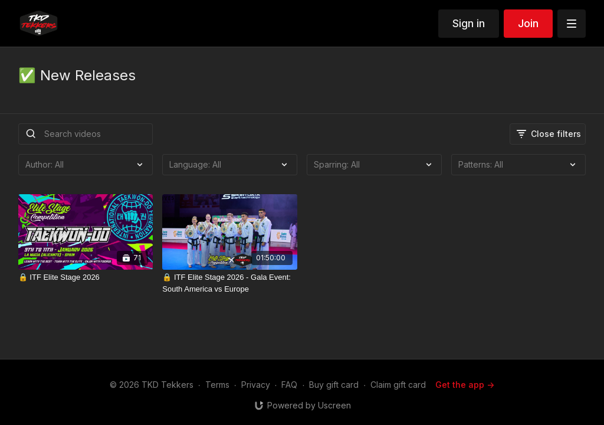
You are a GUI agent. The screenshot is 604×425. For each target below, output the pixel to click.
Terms (217, 385)
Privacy (255, 385)
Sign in (468, 23)
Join (528, 23)
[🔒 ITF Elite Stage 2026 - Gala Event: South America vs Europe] (229, 283)
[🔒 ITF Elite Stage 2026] (85, 277)
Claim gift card (398, 385)
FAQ (289, 385)
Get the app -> (464, 385)
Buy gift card (334, 385)
